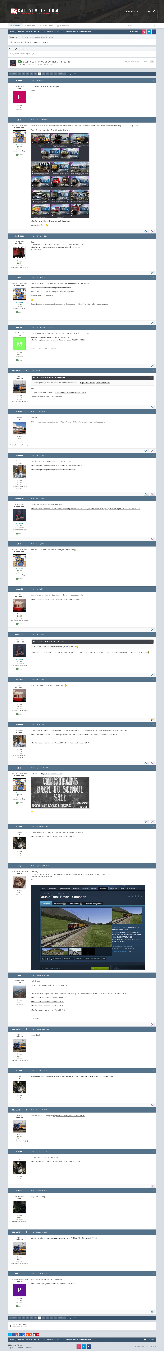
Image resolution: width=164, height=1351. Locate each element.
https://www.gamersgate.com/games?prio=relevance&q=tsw (53, 469)
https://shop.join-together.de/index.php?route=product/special (53, 1283)
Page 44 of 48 (73, 74)
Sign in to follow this (132, 62)
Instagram (144, 31)
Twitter (149, 31)
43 (35, 74)
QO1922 (19, 412)
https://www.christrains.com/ (51, 774)
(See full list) (49, 37)
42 (31, 74)
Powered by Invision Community (145, 1346)
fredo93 (19, 80)
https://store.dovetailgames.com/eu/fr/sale (70, 393)
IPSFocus (19, 1345)
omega (19, 866)
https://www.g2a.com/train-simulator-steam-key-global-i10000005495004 (58, 340)
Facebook (154, 31)
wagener (19, 455)
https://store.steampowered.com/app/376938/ (48, 997)
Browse (16, 26)
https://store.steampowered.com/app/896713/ (48, 1006)
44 (39, 74)
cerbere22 (23, 65)
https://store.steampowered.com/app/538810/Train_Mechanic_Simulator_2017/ (60, 743)
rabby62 (19, 589)
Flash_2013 (19, 236)
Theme (20, 1348)
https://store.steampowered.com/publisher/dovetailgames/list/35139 (72, 1238)
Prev (14, 74)
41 (27, 74)
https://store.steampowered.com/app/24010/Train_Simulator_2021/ (55, 1161)
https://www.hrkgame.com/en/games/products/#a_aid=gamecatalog (56, 247)
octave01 (19, 826)
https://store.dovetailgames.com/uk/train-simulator (97, 1076)
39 (19, 74)
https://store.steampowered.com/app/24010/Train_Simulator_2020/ (55, 599)
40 (23, 74)
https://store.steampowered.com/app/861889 (47, 1002)
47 (51, 74)
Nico (19, 975)
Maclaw (19, 327)
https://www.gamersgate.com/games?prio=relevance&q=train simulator (57, 465)
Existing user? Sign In (133, 11)
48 (55, 74)
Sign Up (147, 11)
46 (47, 74)
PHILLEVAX (19, 1273)
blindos (19, 1191)
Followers (145, 62)
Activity (31, 26)
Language (11, 1348)
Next (60, 74)
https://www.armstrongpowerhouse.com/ (89, 422)
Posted (38, 80)
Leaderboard (47, 26)
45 (43, 74)
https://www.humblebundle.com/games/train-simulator (51, 221)
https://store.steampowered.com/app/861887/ (48, 1010)
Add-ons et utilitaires (46, 65)
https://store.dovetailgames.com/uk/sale (93, 304)
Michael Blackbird (19, 370)
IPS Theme (11, 1345)
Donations (64, 26)
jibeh (19, 120)
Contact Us (28, 1348)
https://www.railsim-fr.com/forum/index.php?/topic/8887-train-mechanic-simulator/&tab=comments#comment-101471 (74, 734)
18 (152, 62)
